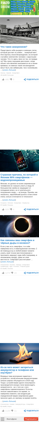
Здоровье (25, 1)
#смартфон (15, 73)
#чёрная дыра (25, 266)
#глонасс (16, 266)
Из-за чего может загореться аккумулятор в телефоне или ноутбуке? (17, 370)
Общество (14, 8)
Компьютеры (21, 4)
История (13, 4)
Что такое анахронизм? (14, 47)
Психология (28, 8)
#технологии (5, 265)
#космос (12, 265)
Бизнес (13, 1)
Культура (13, 6)
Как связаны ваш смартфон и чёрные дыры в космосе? (17, 241)
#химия (12, 404)
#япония (10, 203)
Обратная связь (16, 13)
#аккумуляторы (20, 404)
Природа (21, 8)
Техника (27, 11)
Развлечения (15, 11)
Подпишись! (31, 419)
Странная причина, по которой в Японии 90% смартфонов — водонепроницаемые (19, 177)
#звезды (18, 265)
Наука (19, 6)
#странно (4, 203)
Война (18, 1)
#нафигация (5, 266)
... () (8, 200)
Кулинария (30, 4)
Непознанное (26, 6)
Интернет (32, 1)
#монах (3, 73)
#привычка (25, 203)
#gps (10, 266)
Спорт (22, 11)
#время (8, 73)
